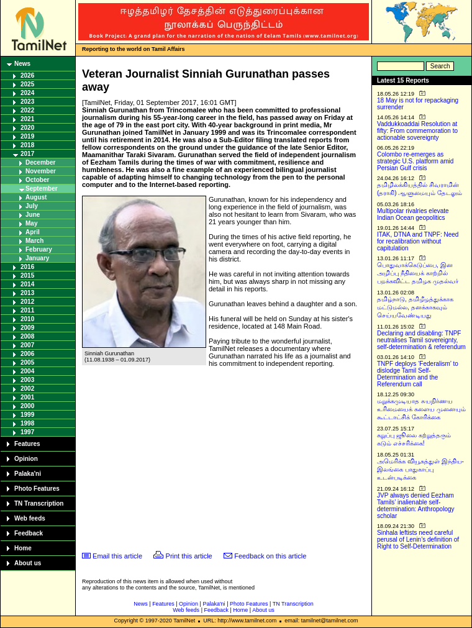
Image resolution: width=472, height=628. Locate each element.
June (32, 214)
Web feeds (29, 518)
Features (27, 443)
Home (23, 548)
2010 (27, 319)
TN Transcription (38, 503)
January (37, 258)
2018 (27, 145)
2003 (27, 379)
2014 (27, 284)
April (32, 232)
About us (27, 563)
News (22, 63)
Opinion (26, 458)
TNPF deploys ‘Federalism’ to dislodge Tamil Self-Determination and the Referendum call (417, 374)
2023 (27, 101)
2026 (27, 75)
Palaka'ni (27, 473)
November (40, 171)
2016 (27, 266)
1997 (27, 432)
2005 (27, 362)
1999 (27, 414)
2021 (27, 119)
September (41, 188)
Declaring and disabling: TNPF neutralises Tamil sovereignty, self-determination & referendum (421, 340)
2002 (27, 388)
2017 (27, 153)
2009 (27, 327)
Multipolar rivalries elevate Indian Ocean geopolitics (413, 214)
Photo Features (37, 488)
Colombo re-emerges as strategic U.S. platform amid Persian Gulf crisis (415, 161)
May (31, 223)
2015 (27, 275)
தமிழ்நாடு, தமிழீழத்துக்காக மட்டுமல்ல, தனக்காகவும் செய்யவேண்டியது (415, 307)
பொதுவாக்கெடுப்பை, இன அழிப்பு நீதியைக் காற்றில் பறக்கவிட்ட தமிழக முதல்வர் (417, 273)
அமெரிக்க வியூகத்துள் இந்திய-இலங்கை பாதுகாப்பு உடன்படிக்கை (420, 469)
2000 (27, 406)
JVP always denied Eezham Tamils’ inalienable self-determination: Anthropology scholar (416, 505)
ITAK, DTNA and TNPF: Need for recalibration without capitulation (417, 241)
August (36, 197)
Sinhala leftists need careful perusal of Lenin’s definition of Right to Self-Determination (418, 539)
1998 (27, 423)
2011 (27, 310)
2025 (27, 84)
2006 (27, 353)
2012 (27, 301)
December (40, 162)
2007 (27, 345)
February (38, 249)
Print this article (189, 556)
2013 (27, 292)
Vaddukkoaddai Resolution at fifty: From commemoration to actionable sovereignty (417, 131)
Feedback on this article (270, 556)
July (31, 206)
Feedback (28, 533)
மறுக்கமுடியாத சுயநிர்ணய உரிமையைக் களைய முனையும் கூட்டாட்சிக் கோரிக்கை (421, 409)
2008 (27, 336)
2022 (27, 110)
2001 (27, 397)
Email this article (117, 556)
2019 (27, 136)
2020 (27, 127)
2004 (27, 371)
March (34, 240)
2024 (27, 92)
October (37, 179)
